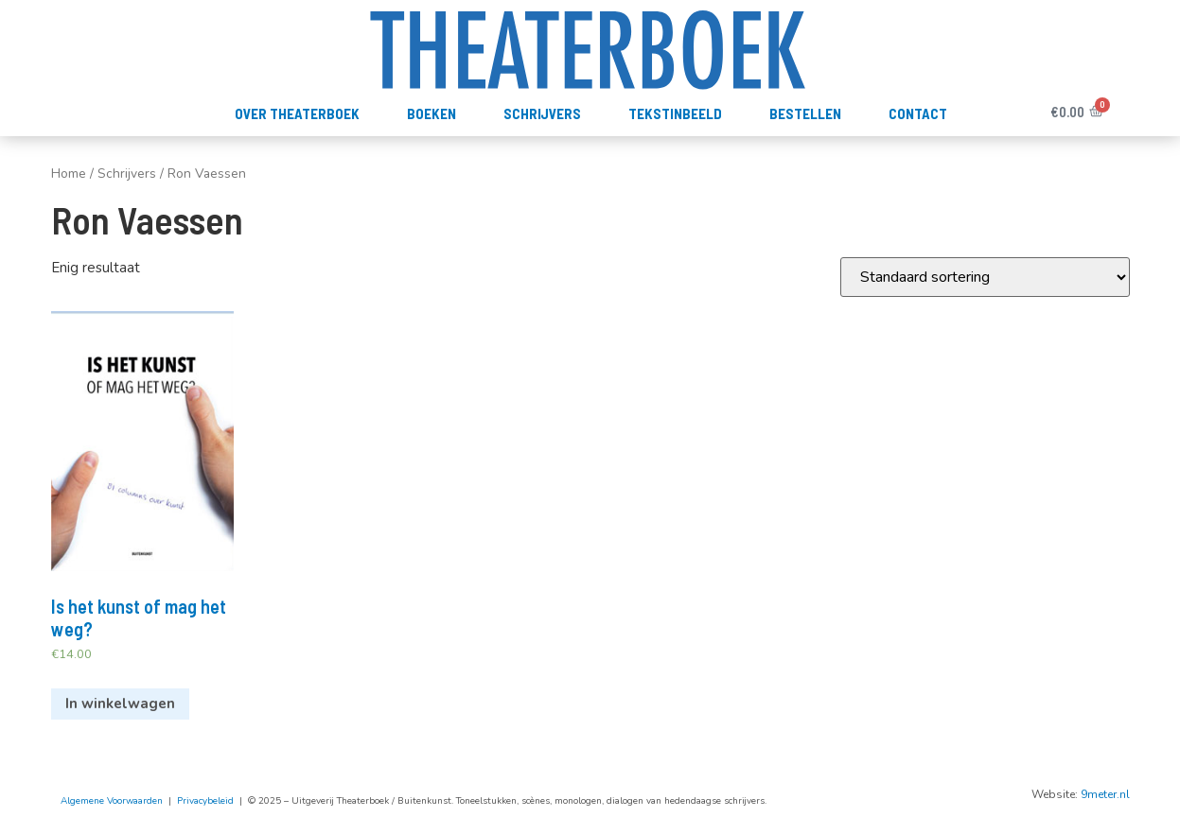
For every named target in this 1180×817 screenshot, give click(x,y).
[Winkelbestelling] (985, 277)
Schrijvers (542, 113)
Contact (918, 113)
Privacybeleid (205, 801)
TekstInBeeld (675, 113)
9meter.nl (1105, 794)
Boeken (431, 113)
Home (68, 174)
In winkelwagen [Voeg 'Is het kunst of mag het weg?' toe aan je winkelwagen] (120, 703)
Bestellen (805, 113)
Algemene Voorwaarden (112, 801)
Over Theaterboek (297, 113)
